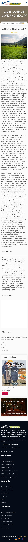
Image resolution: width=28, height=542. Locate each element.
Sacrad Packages (6, 521)
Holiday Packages (6, 515)
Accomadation (5, 528)
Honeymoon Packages (7, 525)
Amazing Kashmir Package (10, 388)
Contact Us (4, 493)
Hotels (3, 502)
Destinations (10, 23)
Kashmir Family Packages (8, 512)
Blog (2, 499)
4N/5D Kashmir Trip (7, 467)
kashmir (18, 23)
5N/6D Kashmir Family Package (10, 474)
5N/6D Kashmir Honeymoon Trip (10, 470)
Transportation (5, 518)
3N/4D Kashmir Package (8, 461)
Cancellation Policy (7, 490)
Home (3, 23)
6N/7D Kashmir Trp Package (9, 477)
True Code (22, 536)
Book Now (5, 393)
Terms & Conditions (7, 487)
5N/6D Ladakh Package (8, 464)
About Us (4, 496)
